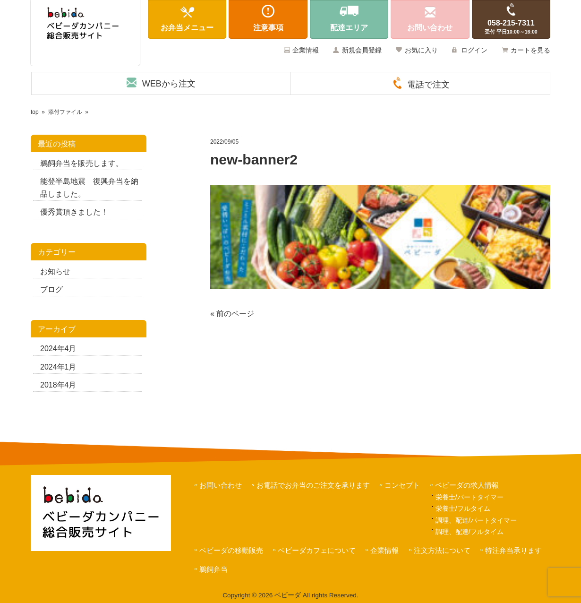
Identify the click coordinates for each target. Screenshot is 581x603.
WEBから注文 (169, 83)
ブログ (51, 289)
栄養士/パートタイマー (470, 497)
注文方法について (442, 550)
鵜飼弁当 (213, 569)
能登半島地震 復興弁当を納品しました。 (89, 187)
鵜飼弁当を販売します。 (81, 163)
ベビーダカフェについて (317, 550)
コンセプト (402, 485)
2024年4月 (58, 349)
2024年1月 (58, 367)
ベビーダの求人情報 (467, 485)
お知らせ (55, 271)
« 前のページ (232, 314)
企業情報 (305, 50)
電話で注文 (428, 84)
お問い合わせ (220, 485)
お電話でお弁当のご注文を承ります (313, 485)
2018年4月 (58, 385)
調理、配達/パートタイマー (476, 520)
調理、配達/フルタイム (470, 531)
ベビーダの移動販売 (231, 550)
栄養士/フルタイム (463, 508)
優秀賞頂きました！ (74, 212)
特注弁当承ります (513, 550)
